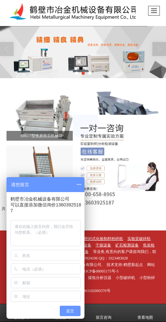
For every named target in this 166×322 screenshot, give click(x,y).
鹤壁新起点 (133, 264)
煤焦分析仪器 (99, 277)
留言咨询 (103, 313)
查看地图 (145, 313)
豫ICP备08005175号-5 (100, 271)
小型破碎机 (125, 277)
